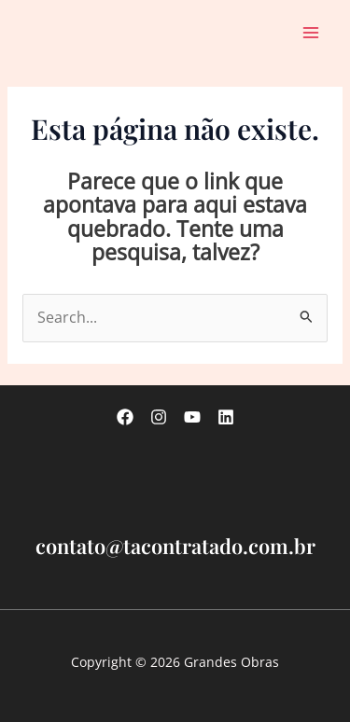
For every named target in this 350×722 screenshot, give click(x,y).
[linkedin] (225, 417)
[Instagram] (158, 417)
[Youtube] (192, 417)
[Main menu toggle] (311, 32)
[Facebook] (125, 417)
